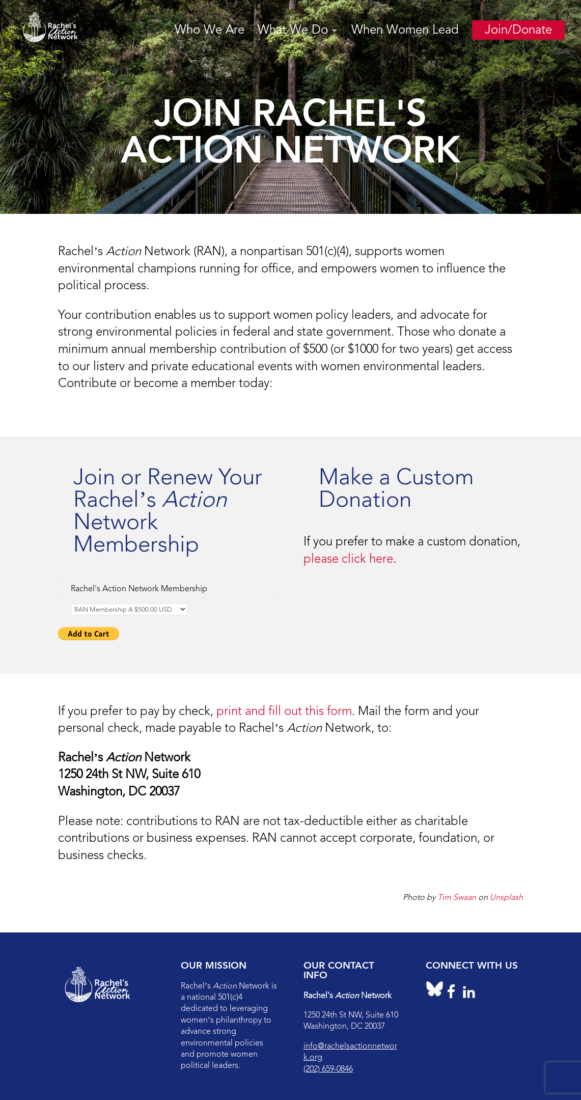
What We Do (293, 31)
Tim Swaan (456, 897)
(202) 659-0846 (328, 1069)
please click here (348, 559)
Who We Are (209, 31)
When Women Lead (405, 31)
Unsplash (506, 897)
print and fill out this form (284, 711)
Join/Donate (518, 29)
